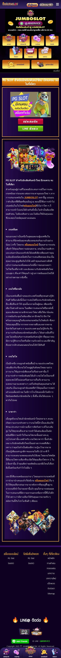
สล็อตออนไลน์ (31, 245)
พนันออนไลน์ (30, 206)
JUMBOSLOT (31, 197)
